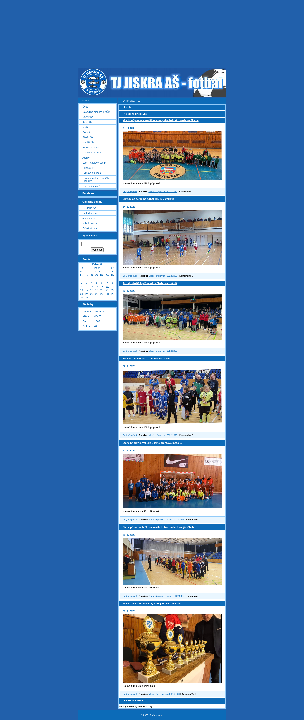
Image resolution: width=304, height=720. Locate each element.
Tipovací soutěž (91, 186)
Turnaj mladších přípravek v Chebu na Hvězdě (150, 283)
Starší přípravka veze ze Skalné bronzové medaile (152, 443)
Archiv (86, 157)
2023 (133, 101)
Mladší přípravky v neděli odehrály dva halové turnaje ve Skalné (161, 120)
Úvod (125, 101)
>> (112, 267)
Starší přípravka (91, 147)
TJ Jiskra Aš (89, 207)
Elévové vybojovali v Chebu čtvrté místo (147, 358)
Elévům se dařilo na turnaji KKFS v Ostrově (148, 198)
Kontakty (87, 122)
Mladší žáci (88, 142)
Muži (85, 127)
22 (112, 290)
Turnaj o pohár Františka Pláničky (96, 179)
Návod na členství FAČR (96, 111)
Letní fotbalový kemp (94, 162)
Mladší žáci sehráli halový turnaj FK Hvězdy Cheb (152, 603)
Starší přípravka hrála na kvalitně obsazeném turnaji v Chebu (159, 527)
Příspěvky (87, 167)
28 (107, 293)
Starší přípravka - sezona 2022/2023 (166, 519)
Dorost (86, 132)
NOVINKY (88, 116)
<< (81, 267)
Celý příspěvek (130, 191)
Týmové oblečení (91, 172)
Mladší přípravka (91, 152)
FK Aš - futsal (89, 228)
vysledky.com (89, 213)
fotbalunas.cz (89, 223)
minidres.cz (88, 218)
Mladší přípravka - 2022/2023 (162, 191)
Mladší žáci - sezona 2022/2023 (164, 694)
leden (97, 267)
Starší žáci (88, 137)
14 (107, 286)
